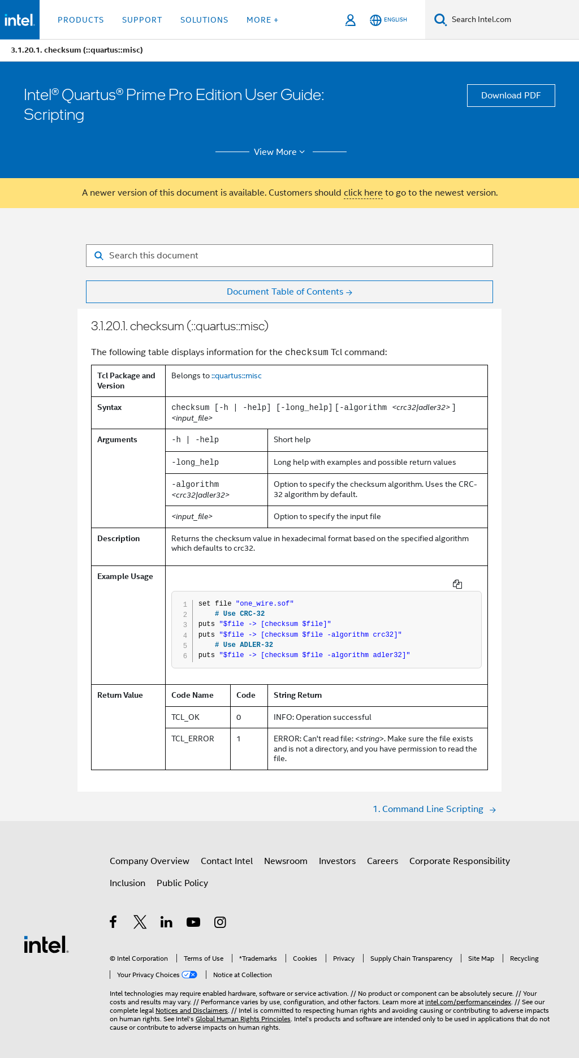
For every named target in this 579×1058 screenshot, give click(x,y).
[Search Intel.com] (513, 20)
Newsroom (286, 852)
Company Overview (149, 852)
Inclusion (127, 874)
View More (281, 152)
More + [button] (263, 20)
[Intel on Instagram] (221, 915)
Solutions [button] (204, 20)
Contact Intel (227, 852)
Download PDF (511, 95)
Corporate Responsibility (459, 852)
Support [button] (142, 20)
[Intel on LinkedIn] (167, 915)
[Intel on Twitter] (140, 915)
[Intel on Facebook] (114, 915)
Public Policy (182, 874)
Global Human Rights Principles (243, 1009)
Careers (382, 852)
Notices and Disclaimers (191, 1001)
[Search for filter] (289, 255)
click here (363, 192)
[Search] (440, 19)
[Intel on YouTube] (194, 915)
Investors (337, 852)
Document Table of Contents (285, 291)
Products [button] (81, 20)
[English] (388, 20)
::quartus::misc (236, 375)
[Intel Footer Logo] (46, 934)
